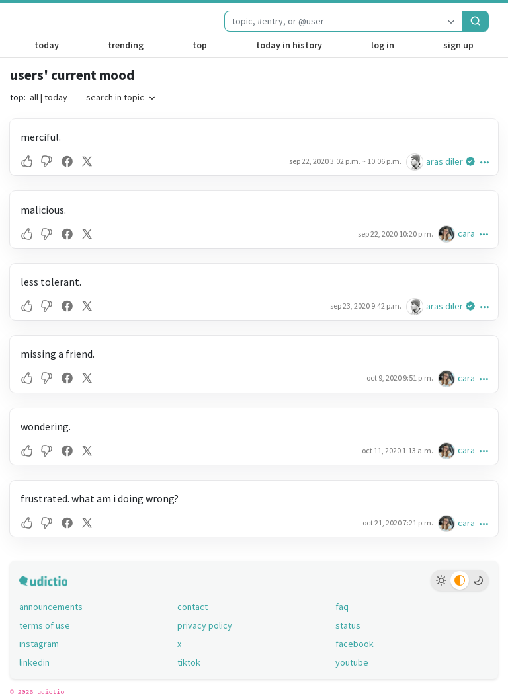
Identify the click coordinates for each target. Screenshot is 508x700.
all (34, 97)
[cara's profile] (448, 233)
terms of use (44, 625)
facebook (354, 644)
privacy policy (204, 625)
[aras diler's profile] (416, 161)
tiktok (188, 662)
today (46, 45)
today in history (289, 45)
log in (382, 45)
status (347, 625)
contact (192, 607)
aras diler (444, 161)
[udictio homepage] (49, 21)
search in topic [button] (121, 97)
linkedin (34, 662)
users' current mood (72, 75)
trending (126, 45)
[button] (28, 161)
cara (466, 233)
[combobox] (332, 21)
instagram (39, 644)
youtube (351, 662)
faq (342, 607)
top (199, 45)
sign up (458, 45)
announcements (51, 607)
